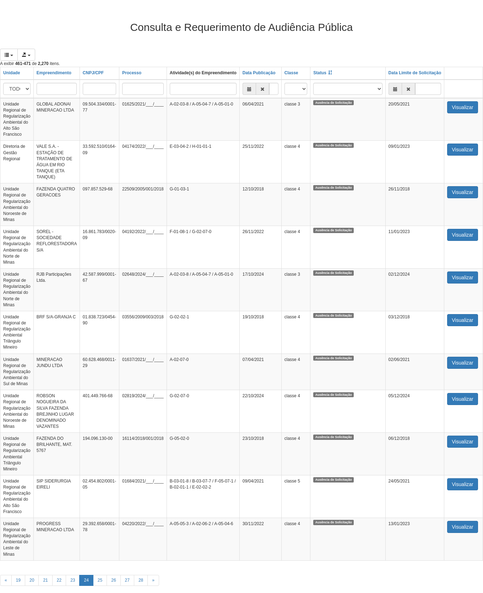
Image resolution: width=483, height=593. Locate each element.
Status (319, 72)
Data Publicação (259, 72)
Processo (131, 72)
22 (59, 580)
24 (86, 580)
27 (127, 580)
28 (141, 580)
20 (31, 580)
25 (100, 580)
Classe (291, 72)
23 (72, 580)
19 (18, 580)
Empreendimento (54, 72)
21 (45, 580)
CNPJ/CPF (93, 72)
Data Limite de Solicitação (415, 72)
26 (113, 580)
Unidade (11, 72)
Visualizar (462, 107)
